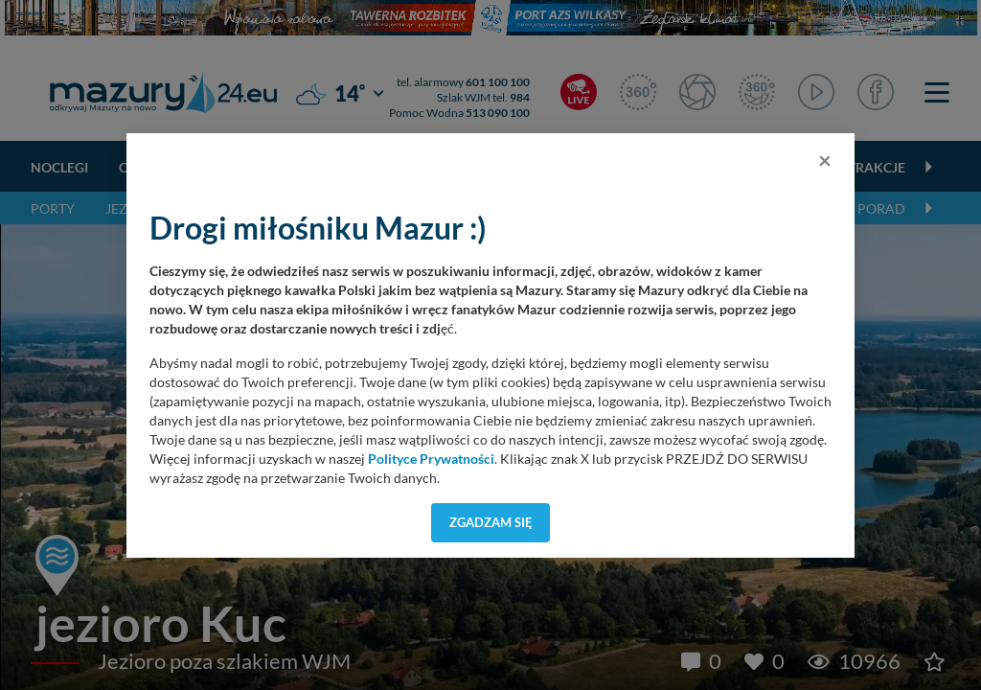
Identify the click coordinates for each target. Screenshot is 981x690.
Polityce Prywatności (431, 459)
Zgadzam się (491, 522)
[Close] (825, 160)
